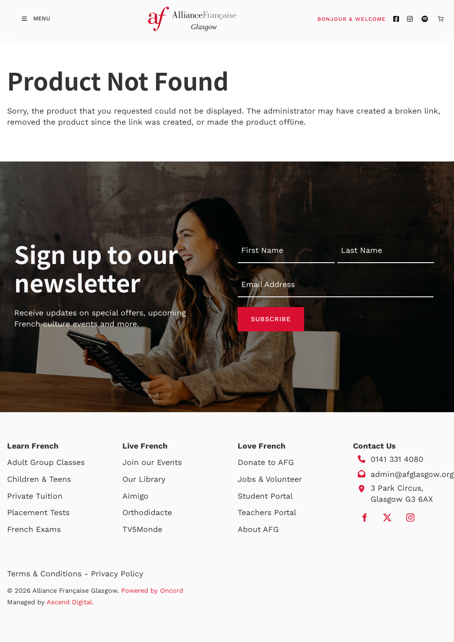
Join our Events (152, 462)
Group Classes (57, 462)
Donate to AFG (266, 462)
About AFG (258, 529)
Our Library (143, 479)
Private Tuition (35, 496)
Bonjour (368, 18)
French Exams (34, 529)
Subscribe (271, 319)
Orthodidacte (147, 512)
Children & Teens (39, 479)
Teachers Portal (267, 512)
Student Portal (265, 496)
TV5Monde (142, 529)
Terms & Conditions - (49, 573)
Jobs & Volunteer (270, 479)
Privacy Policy (117, 573)
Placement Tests (38, 512)
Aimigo (135, 496)
